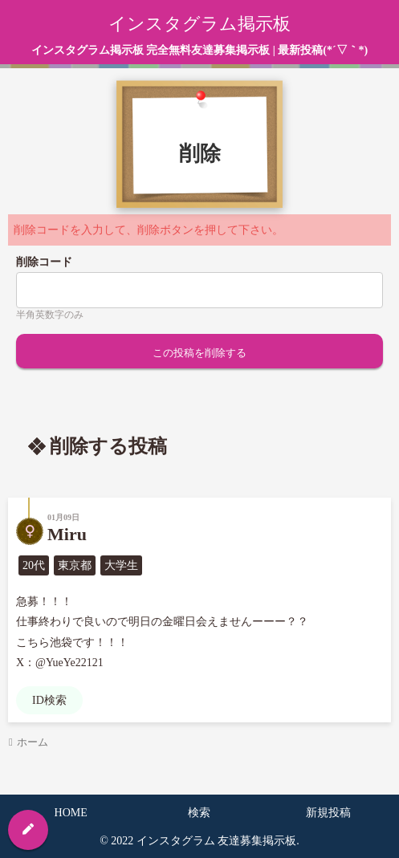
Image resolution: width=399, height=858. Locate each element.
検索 (199, 813)
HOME (71, 813)
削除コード (44, 262)
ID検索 (49, 700)
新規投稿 (328, 813)
